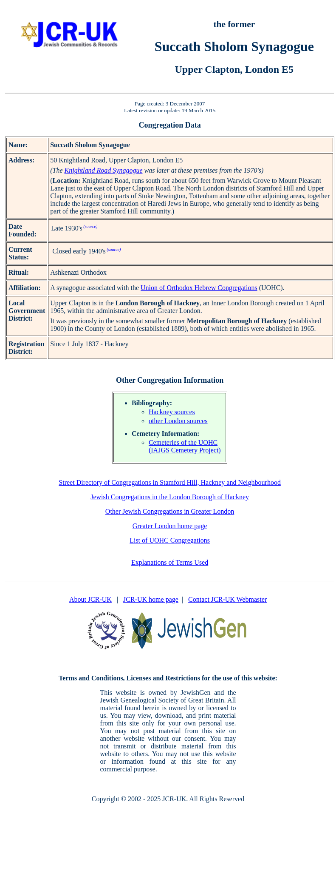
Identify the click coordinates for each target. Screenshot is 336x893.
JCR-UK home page (150, 599)
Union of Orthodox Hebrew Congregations (199, 287)
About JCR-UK (90, 599)
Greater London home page (170, 525)
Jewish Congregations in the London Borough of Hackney (169, 497)
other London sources (178, 420)
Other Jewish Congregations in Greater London (169, 511)
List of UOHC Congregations (170, 540)
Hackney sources (172, 411)
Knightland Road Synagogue (104, 170)
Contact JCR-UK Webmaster (227, 599)
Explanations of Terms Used (169, 562)
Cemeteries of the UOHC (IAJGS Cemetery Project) (185, 446)
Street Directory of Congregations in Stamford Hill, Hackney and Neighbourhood (170, 482)
